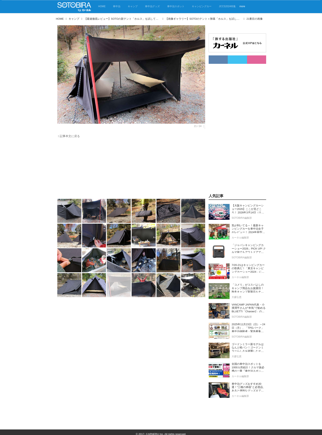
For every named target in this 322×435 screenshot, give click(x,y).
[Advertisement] (130, 169)
